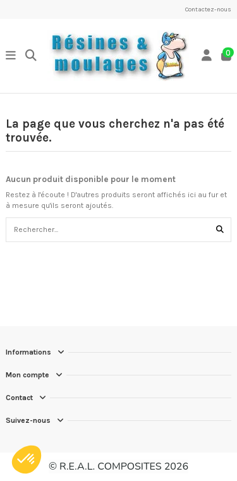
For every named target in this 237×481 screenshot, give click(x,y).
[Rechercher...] (220, 229)
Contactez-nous (208, 9)
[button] (26, 459)
